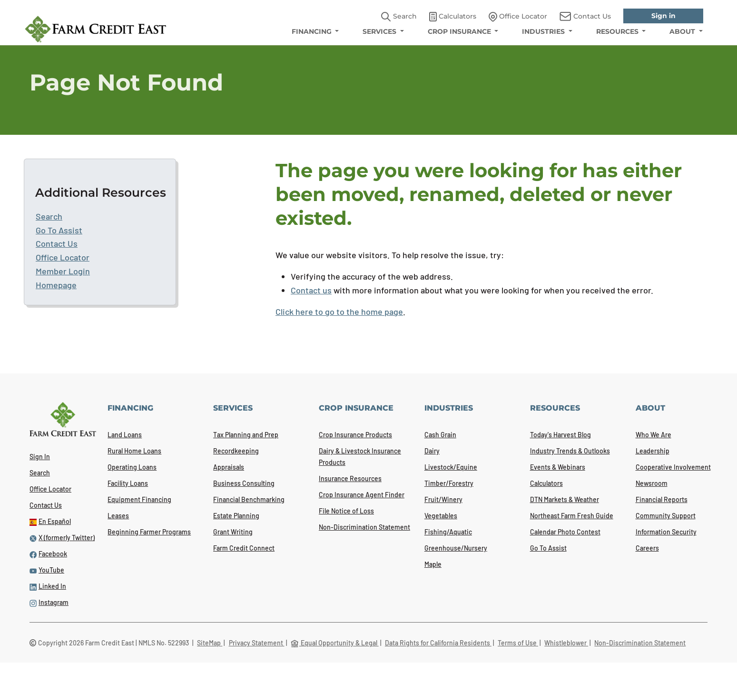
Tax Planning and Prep (245, 435)
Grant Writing (233, 532)
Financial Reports (662, 499)
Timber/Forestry (448, 483)
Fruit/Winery (443, 499)
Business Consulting (244, 483)
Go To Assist (59, 230)
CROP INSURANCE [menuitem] (460, 31)
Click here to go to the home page (339, 311)
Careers (647, 548)
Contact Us (57, 243)
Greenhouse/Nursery (455, 548)
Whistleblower (566, 643)
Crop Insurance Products (355, 435)
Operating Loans (132, 467)
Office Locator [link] (518, 17)
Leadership (652, 451)
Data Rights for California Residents (438, 643)
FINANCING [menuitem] (313, 31)
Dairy (432, 451)
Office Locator (62, 257)
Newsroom (652, 483)
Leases (118, 516)
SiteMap (209, 643)
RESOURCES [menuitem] (618, 31)
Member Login (63, 271)
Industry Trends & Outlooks (570, 451)
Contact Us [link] (585, 16)
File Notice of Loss (346, 511)
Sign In (39, 457)
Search (49, 216)
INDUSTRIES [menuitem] (544, 31)
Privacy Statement (257, 643)
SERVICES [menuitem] (380, 31)
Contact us (311, 290)
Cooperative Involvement (673, 467)
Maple (433, 564)
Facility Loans (128, 483)
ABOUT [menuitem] (683, 31)
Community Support (666, 516)
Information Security (666, 532)
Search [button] (399, 17)
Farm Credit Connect (244, 548)
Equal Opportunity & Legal (335, 643)
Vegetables (440, 516)
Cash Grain (440, 435)
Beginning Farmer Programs (149, 532)
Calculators (546, 483)
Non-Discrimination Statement (364, 527)
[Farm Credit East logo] (95, 29)
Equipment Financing (139, 499)
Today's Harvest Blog (560, 435)
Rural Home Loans (134, 451)
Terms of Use (518, 643)
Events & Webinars (557, 467)
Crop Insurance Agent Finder (361, 495)
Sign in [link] (663, 15)
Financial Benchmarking (249, 499)
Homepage (56, 285)
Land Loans (125, 435)
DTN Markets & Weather (564, 499)
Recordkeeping (236, 451)
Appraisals (228, 467)
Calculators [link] (452, 16)
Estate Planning (236, 516)
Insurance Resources (350, 478)
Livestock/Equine (450, 467)
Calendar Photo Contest (565, 532)
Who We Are (653, 435)
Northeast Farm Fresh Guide (571, 516)
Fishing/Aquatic (448, 532)
